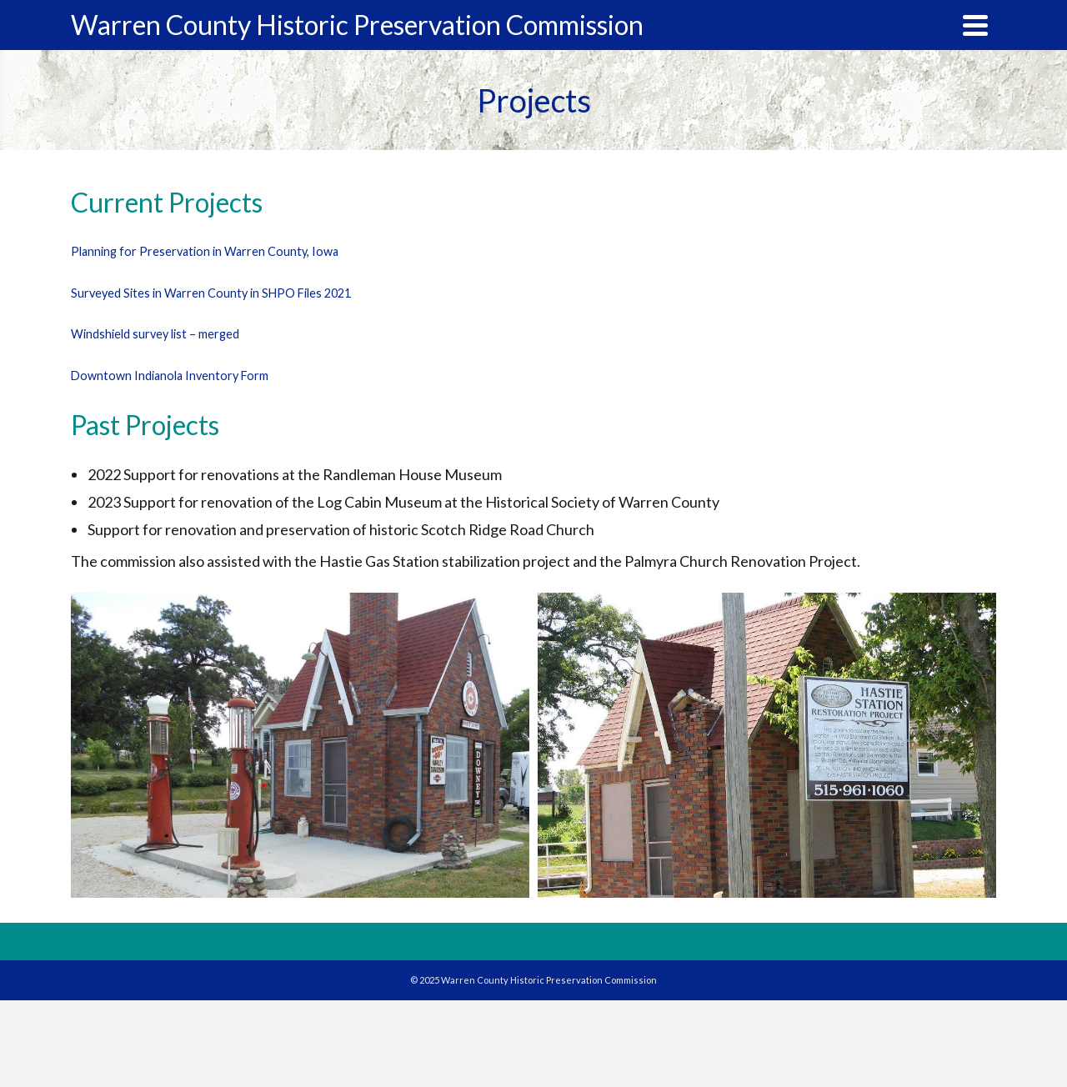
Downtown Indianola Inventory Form (169, 375)
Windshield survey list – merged (155, 334)
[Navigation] (975, 25)
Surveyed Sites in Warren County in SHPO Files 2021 (211, 293)
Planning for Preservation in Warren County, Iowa (204, 251)
